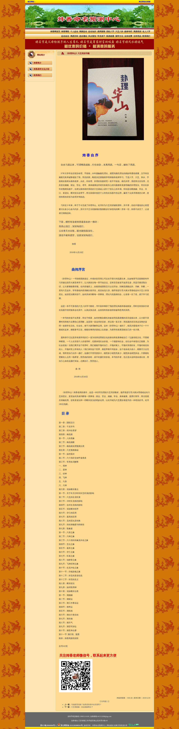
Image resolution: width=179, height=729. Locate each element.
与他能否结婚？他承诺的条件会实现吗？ (86, 704)
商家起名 (83, 32)
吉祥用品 (137, 36)
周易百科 (74, 36)
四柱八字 (110, 32)
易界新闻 (101, 32)
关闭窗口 (104, 701)
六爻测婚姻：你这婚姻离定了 (82, 707)
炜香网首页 (55, 32)
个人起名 (74, 32)
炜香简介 (37, 63)
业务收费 (128, 36)
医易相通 (110, 36)
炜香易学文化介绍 (41, 69)
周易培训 (137, 32)
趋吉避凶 (83, 36)
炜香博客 (65, 32)
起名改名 (65, 36)
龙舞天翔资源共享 (120, 725)
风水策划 (92, 36)
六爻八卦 (119, 32)
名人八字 (146, 32)
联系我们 (146, 36)
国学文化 (119, 36)
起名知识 (92, 32)
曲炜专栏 (128, 32)
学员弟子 (101, 36)
